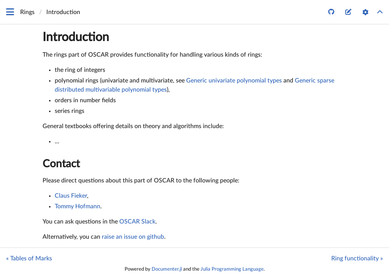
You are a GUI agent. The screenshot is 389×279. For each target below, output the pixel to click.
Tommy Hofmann (77, 206)
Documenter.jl (167, 269)
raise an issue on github (133, 237)
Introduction (76, 37)
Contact (61, 164)
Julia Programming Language (232, 269)
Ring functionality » (357, 258)
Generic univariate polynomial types (234, 81)
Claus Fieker (71, 196)
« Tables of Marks (29, 258)
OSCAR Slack (137, 222)
